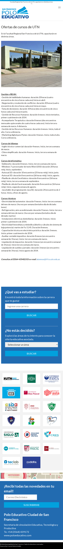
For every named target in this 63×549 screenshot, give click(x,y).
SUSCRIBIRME (32, 504)
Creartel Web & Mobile (14, 546)
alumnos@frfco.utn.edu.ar (48, 259)
